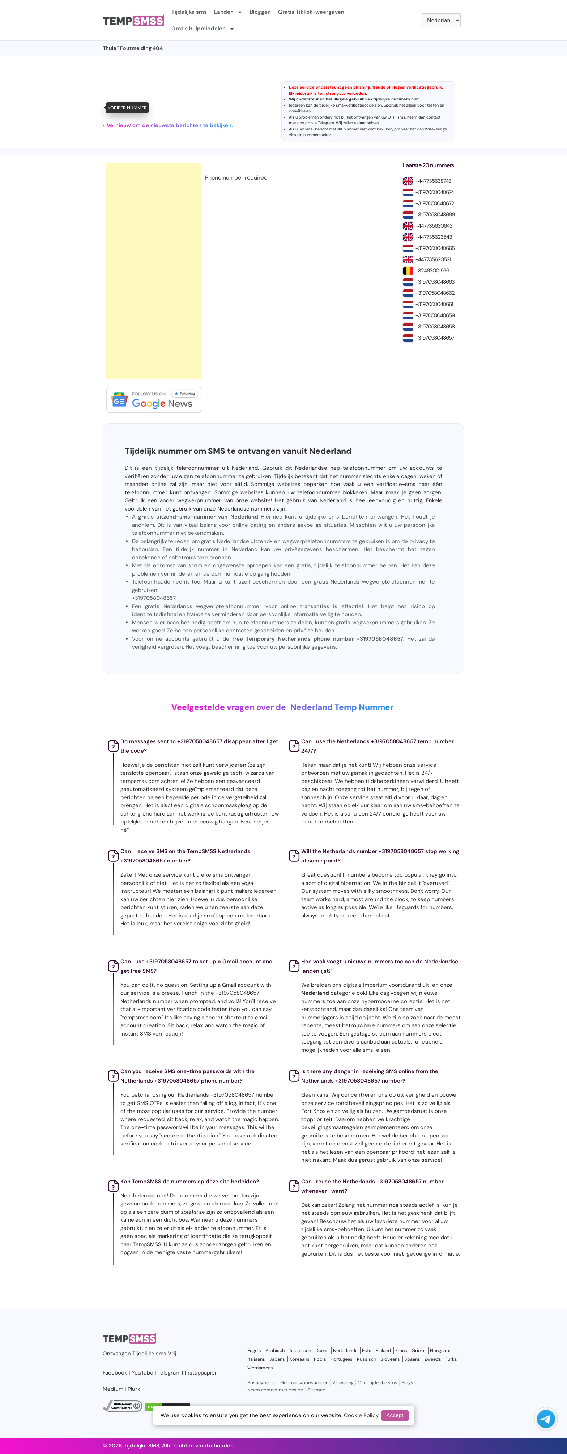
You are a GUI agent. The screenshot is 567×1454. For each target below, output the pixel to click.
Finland (383, 1350)
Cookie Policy (361, 1415)
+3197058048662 (435, 293)
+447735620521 (433, 259)
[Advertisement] (153, 271)
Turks (451, 1359)
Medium (113, 1389)
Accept (395, 1415)
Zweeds (433, 1359)
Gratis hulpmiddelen (203, 28)
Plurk (134, 1389)
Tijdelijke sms (189, 12)
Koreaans (299, 1359)
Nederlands (345, 1350)
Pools (320, 1359)
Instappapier (201, 1372)
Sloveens (390, 1359)
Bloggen (260, 12)
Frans (401, 1350)
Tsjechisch (300, 1350)
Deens (322, 1350)
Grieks (419, 1350)
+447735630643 (433, 225)
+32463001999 (432, 270)
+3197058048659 (435, 315)
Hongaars (440, 1350)
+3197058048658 (435, 326)
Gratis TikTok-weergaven (311, 12)
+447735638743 (433, 181)
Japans (277, 1359)
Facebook (115, 1372)
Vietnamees (260, 1368)
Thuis (109, 48)
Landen (228, 12)
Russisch (366, 1359)
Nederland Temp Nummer (341, 707)
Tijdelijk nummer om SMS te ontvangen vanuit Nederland (238, 451)
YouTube (142, 1372)
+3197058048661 (434, 304)
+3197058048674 (434, 192)
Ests (366, 1350)
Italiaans (256, 1359)
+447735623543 (433, 237)
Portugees (342, 1359)
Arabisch (275, 1350)
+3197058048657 (434, 337)
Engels (254, 1350)
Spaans (412, 1359)
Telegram (326, 122)
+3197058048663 (435, 281)
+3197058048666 (435, 214)
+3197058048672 (434, 203)
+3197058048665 (435, 248)
